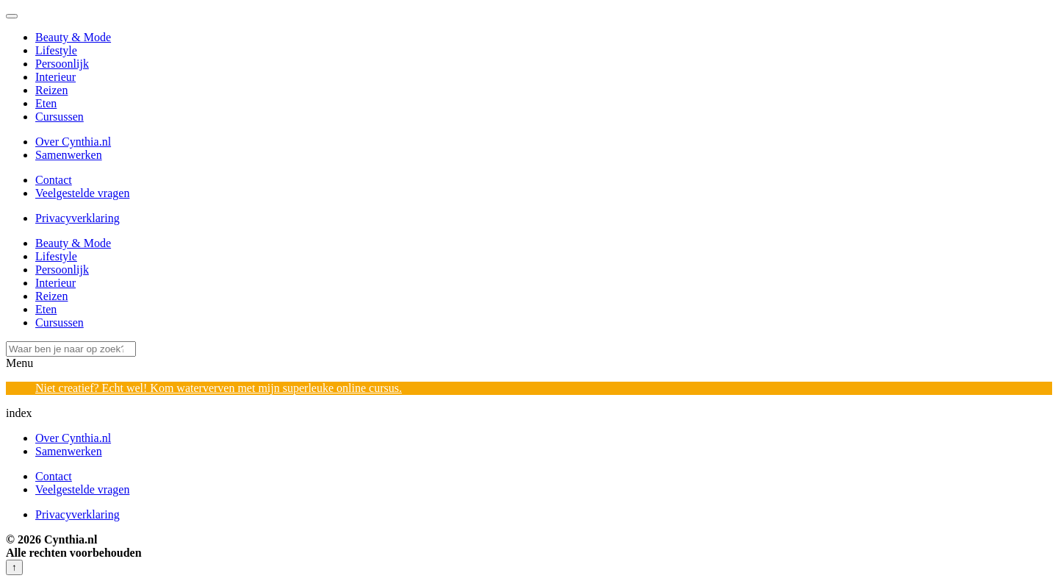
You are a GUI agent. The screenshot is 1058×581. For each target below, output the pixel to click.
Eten (46, 103)
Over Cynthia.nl (73, 141)
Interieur (55, 77)
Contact (53, 180)
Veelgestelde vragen (82, 193)
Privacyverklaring (77, 218)
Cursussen (59, 116)
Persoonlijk (62, 63)
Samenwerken (68, 155)
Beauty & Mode (73, 37)
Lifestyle (56, 50)
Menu (19, 363)
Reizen (51, 90)
